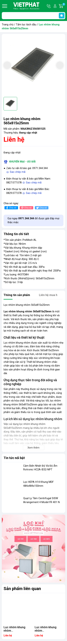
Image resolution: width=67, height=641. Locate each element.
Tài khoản (55, 6)
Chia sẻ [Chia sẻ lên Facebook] (10, 208)
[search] (61, 15)
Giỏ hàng (63, 6)
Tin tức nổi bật (14, 458)
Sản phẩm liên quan (22, 588)
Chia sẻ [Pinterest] (26, 208)
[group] (33, 65)
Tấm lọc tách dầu (26, 24)
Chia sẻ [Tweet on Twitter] (41, 208)
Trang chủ (7, 24)
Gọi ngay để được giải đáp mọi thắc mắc (33, 220)
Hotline (49, 6)
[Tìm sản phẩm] (33, 15)
